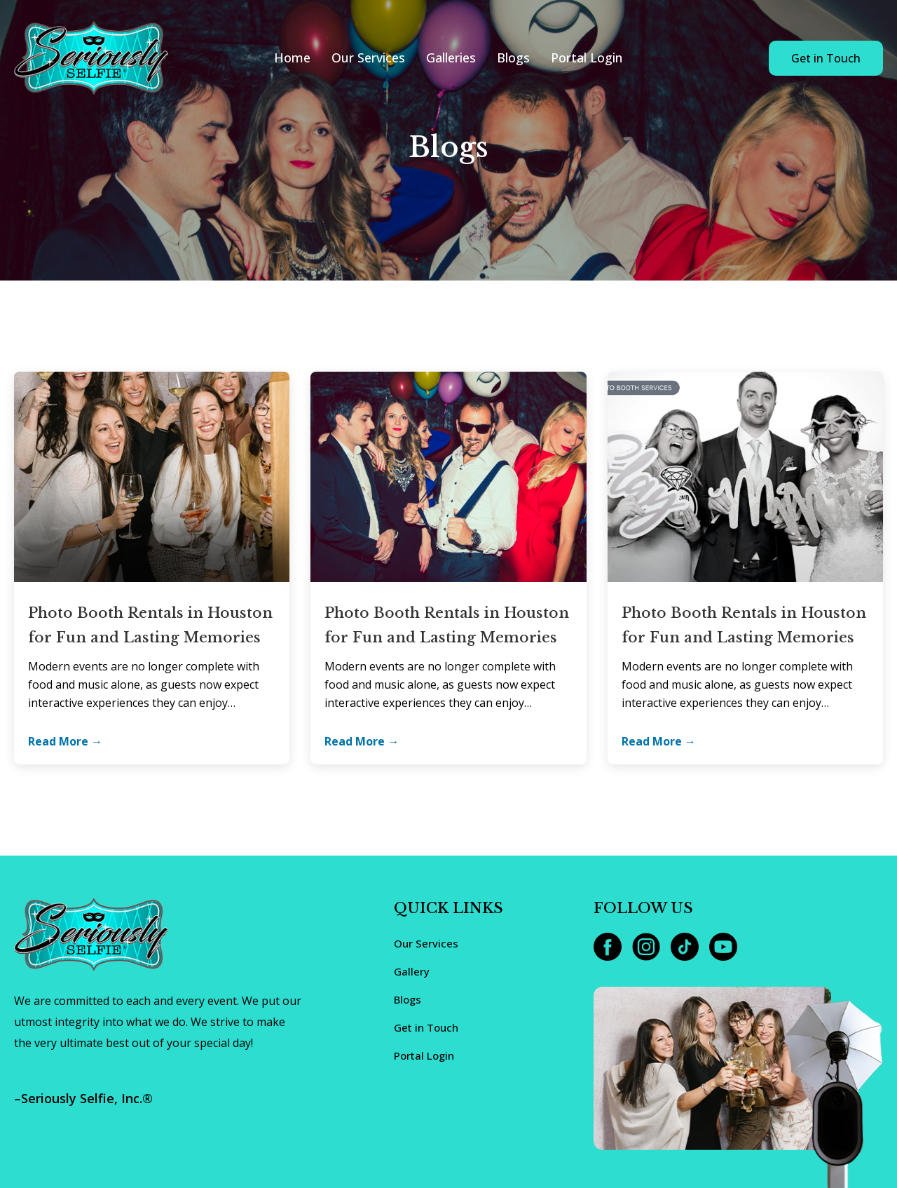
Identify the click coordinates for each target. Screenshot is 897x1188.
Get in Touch (826, 58)
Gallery (412, 971)
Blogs (513, 57)
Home (292, 57)
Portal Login (586, 57)
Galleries (451, 57)
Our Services (368, 57)
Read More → (65, 741)
